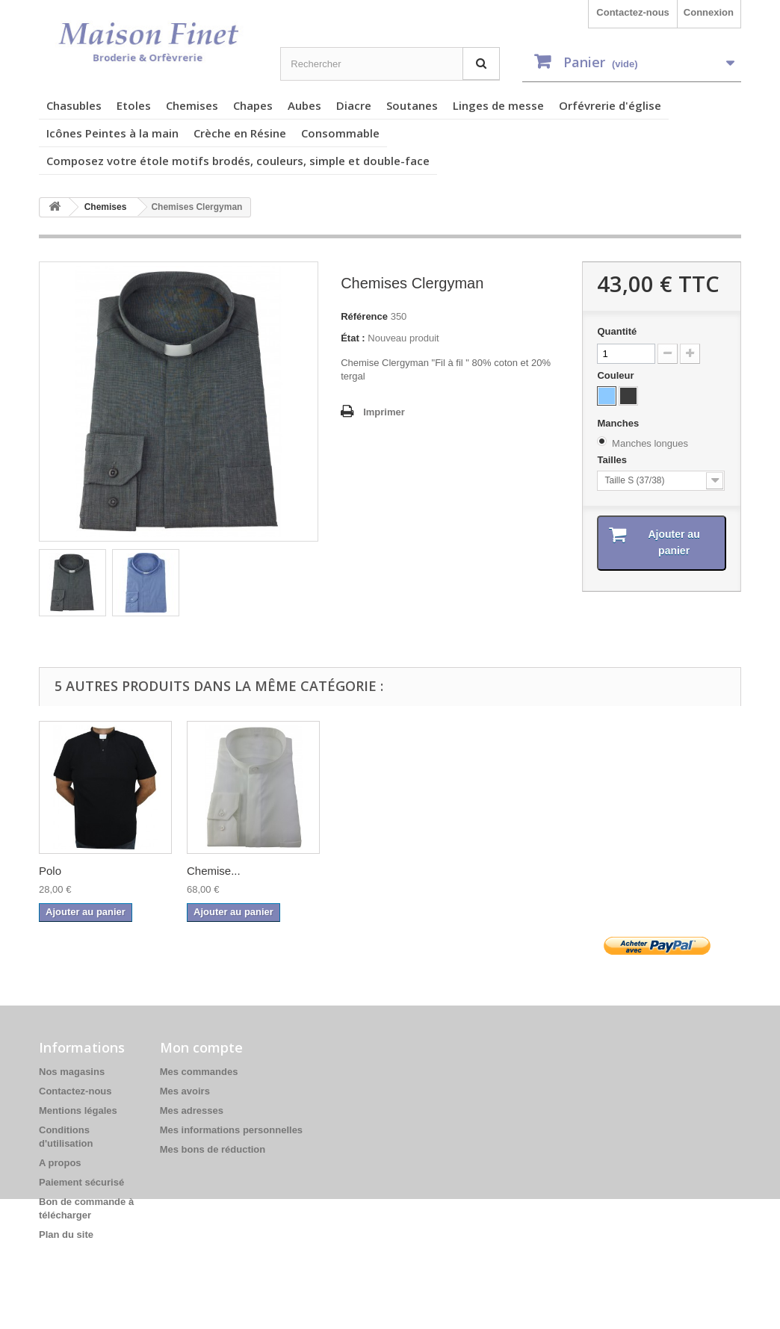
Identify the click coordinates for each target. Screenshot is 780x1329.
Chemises (192, 105)
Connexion (709, 12)
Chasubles (74, 105)
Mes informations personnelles (231, 1130)
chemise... (360, 870)
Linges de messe (498, 105)
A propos (60, 1162)
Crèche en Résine (240, 133)
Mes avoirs (185, 1091)
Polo (494, 870)
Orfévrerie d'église (610, 105)
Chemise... (657, 870)
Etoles (134, 105)
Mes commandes (199, 1071)
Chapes (253, 105)
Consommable (340, 133)
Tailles (613, 459)
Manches (619, 423)
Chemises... (68, 870)
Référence (364, 316)
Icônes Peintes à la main (112, 133)
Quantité (617, 331)
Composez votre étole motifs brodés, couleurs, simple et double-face (238, 160)
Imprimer (384, 412)
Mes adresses (191, 1110)
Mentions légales (78, 1110)
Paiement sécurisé (81, 1182)
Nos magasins (72, 1071)
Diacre (353, 105)
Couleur (617, 375)
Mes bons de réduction (213, 1149)
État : (353, 338)
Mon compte (201, 1047)
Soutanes (412, 105)
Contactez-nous (632, 12)
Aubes (304, 105)
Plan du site (66, 1234)
